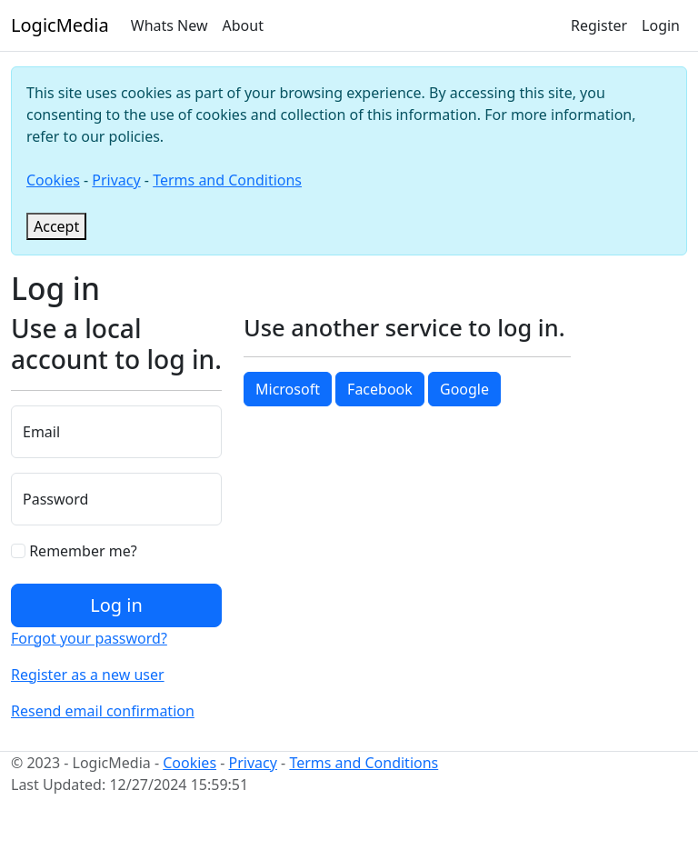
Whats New (169, 25)
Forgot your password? (89, 638)
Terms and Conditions (227, 180)
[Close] (56, 226)
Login (661, 25)
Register (599, 25)
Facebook (380, 389)
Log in (116, 605)
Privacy (116, 180)
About (243, 25)
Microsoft (287, 389)
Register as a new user (88, 675)
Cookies (53, 180)
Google (464, 389)
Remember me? (74, 551)
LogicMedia (60, 25)
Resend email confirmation (102, 711)
